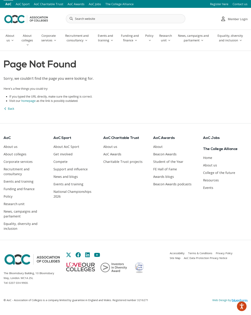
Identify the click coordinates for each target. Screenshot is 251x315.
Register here (219, 4)
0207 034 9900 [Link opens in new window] (18, 282)
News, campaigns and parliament (193, 38)
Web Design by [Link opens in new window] (229, 300)
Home (207, 158)
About (158, 146)
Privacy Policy (224, 253)
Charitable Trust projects (123, 161)
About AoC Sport (66, 146)
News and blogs (65, 176)
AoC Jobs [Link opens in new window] (95, 4)
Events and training (105, 38)
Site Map (175, 258)
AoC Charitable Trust (48, 4)
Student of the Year (168, 161)
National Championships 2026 (72, 194)
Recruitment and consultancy (77, 38)
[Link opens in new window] (68, 255)
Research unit (165, 38)
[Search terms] (125, 18)
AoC (8, 4)
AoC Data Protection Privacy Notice (205, 258)
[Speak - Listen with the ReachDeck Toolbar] (242, 306)
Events (208, 188)
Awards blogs (163, 176)
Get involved (63, 154)
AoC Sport (23, 4)
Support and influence (70, 169)
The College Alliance (119, 4)
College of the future (219, 173)
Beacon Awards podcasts (172, 184)
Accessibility (177, 253)
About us (10, 38)
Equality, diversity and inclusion (230, 38)
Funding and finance (130, 38)
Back (9, 109)
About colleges (27, 40)
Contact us (240, 4)
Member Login (234, 19)
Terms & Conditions (200, 253)
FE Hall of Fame (165, 169)
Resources (211, 180)
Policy (149, 38)
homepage (28, 101)
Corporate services (48, 38)
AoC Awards (76, 4)
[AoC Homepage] (26, 18)
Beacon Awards (165, 154)
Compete (60, 161)
